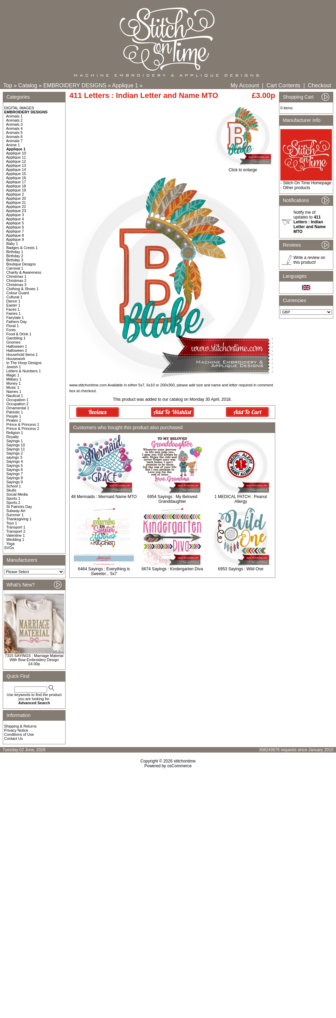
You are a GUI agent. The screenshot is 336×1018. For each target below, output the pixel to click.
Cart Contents (283, 85)
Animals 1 (14, 116)
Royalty (12, 437)
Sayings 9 (14, 482)
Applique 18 (16, 186)
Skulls (11, 490)
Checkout (319, 85)
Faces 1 (13, 309)
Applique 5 (15, 223)
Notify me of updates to (309, 222)
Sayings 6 (14, 470)
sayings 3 (14, 457)
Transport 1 (15, 527)
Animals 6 (14, 137)
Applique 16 (16, 178)
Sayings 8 (14, 478)
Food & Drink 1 (18, 334)
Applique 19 (16, 190)
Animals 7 (14, 141)
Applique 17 (16, 182)
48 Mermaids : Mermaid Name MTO (104, 496)
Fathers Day (16, 322)
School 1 (13, 486)
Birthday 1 (14, 252)
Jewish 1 (13, 367)
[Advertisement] (168, 843)
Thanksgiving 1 (19, 519)
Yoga (10, 544)
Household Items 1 (22, 354)
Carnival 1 (14, 268)
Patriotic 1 (14, 412)
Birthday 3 (14, 260)
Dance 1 (13, 301)
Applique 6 (15, 227)
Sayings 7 (14, 474)
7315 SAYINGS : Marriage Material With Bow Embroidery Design (34, 658)
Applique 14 (16, 169)
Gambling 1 (15, 338)
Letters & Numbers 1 (23, 371)
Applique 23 (16, 211)
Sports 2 (13, 502)
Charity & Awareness (23, 272)
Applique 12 (16, 161)
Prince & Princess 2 (22, 428)
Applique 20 (16, 198)
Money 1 (13, 383)
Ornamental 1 (17, 408)
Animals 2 (14, 120)
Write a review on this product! (309, 260)
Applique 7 (15, 231)
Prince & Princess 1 (22, 424)
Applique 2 (15, 194)
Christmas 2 (16, 280)
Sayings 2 (14, 453)
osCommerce (179, 766)
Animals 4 (14, 128)
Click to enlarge (243, 168)
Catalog (27, 85)
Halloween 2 (16, 350)
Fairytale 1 (15, 317)
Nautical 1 (14, 396)
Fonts (11, 330)
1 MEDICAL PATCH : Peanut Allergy (241, 499)
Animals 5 (14, 133)
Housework (15, 359)
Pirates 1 (13, 420)
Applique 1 (125, 85)
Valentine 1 (15, 535)
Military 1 (13, 379)
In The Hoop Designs (24, 363)
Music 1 (12, 387)
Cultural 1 (14, 297)
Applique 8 (15, 235)
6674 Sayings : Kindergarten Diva (172, 569)
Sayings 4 (14, 461)
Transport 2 (15, 531)
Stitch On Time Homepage (307, 183)
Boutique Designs (21, 264)
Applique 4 (15, 219)
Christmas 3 (16, 285)
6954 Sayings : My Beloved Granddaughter (172, 499)
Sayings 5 (14, 465)
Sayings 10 (15, 445)
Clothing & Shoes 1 (22, 289)
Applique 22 (16, 206)
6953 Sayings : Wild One (240, 569)
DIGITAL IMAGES (19, 108)
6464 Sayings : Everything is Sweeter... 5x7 (104, 571)
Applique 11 (16, 157)
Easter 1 (13, 305)
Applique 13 (16, 165)
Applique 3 (15, 215)
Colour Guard (17, 293)
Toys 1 (11, 523)
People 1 (13, 416)
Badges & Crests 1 (22, 248)
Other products (296, 187)
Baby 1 (12, 243)
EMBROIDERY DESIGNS (74, 85)
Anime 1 (13, 145)
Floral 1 (12, 326)
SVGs (9, 548)
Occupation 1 (17, 400)
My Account (245, 85)
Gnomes (13, 342)
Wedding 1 (15, 539)
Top (7, 85)
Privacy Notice (16, 730)
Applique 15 (16, 174)
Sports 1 (13, 498)
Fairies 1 (13, 313)
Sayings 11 (15, 449)
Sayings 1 (14, 441)
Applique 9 (15, 239)
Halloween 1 (16, 346)
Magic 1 (13, 375)
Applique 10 (16, 153)
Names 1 (13, 391)
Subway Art (15, 511)
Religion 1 (14, 433)
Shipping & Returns (20, 726)
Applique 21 (16, 202)
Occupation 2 (17, 404)
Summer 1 (15, 515)
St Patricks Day (19, 507)
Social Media (17, 494)
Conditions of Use (19, 734)
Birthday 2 (14, 256)
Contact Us (13, 738)
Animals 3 (14, 124)
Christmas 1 (16, 276)
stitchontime (185, 761)
